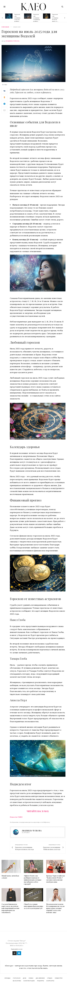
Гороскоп (16, 978)
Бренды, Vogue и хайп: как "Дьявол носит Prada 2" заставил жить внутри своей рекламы (55, 879)
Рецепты (40, 980)
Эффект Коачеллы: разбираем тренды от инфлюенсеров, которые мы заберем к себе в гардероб (32, 880)
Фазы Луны (17, 980)
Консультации (29, 980)
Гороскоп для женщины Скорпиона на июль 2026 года (36, 18)
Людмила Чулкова (12, 41)
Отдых (49, 978)
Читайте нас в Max (38, 811)
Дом (24, 978)
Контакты (50, 980)
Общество (59, 978)
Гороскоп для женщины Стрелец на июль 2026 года (17, 18)
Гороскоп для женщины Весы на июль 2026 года (55, 18)
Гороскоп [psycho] (5, 27)
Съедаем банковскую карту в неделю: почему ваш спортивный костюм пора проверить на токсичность (10, 908)
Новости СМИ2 (16, 817)
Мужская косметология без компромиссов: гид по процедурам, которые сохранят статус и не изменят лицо (55, 908)
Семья (31, 978)
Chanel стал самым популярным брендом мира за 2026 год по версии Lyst (33, 906)
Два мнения (40, 978)
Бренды (7, 978)
